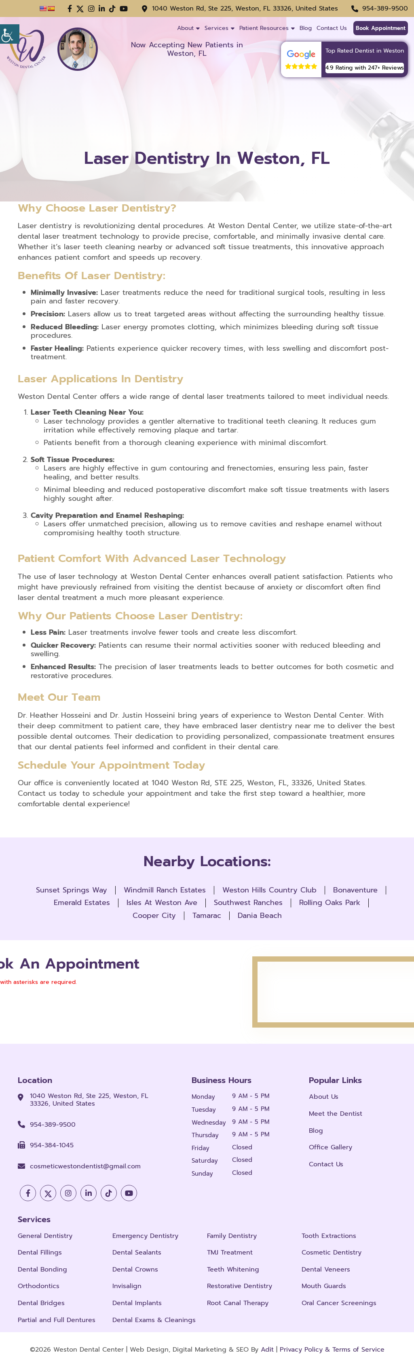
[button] (69, 9)
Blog (306, 28)
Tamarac (206, 915)
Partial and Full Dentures (56, 1320)
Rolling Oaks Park (329, 902)
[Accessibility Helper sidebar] (9, 9)
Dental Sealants (136, 1253)
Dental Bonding (42, 1270)
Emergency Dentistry (145, 1236)
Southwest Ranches (248, 902)
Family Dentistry (232, 1236)
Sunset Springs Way (71, 890)
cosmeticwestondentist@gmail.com (85, 1166)
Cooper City (154, 915)
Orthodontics (38, 1287)
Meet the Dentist (335, 1114)
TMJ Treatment (230, 1253)
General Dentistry (45, 1236)
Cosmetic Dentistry (331, 1253)
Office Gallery (330, 1147)
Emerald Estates (82, 902)
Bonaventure (355, 890)
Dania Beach (260, 915)
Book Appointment (381, 28)
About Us (323, 1097)
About (185, 28)
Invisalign (127, 1287)
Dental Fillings (40, 1253)
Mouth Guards (324, 1287)
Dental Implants (137, 1303)
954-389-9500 (385, 9)
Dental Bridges (41, 1303)
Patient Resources (264, 28)
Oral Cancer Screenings (339, 1303)
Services (216, 28)
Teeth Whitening (233, 1270)
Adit (267, 1349)
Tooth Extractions (329, 1236)
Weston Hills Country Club (269, 890)
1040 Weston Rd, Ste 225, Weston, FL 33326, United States (245, 9)
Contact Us (332, 28)
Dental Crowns (135, 1270)
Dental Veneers (326, 1270)
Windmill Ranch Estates (165, 890)
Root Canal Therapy (237, 1303)
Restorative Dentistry (239, 1287)
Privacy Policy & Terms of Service (332, 1349)
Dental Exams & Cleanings (154, 1320)
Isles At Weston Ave (162, 902)
